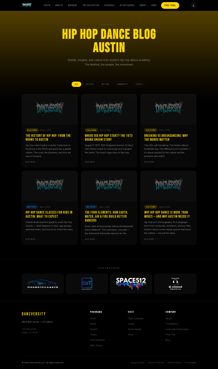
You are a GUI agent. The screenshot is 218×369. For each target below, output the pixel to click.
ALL (76, 84)
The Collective (91, 5)
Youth (47, 5)
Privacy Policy (137, 362)
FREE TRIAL (170, 5)
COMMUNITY (122, 84)
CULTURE (90, 84)
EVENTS (139, 84)
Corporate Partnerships (177, 329)
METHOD (105, 84)
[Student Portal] (193, 5)
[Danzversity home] (27, 5)
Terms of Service (156, 362)
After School (127, 5)
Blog (168, 340)
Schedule (109, 5)
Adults (59, 5)
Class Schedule (135, 318)
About (143, 5)
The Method (172, 323)
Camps (131, 323)
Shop (154, 5)
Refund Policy (174, 362)
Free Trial (170, 334)
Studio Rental (134, 329)
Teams (93, 334)
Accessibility (190, 362)
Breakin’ (73, 5)
